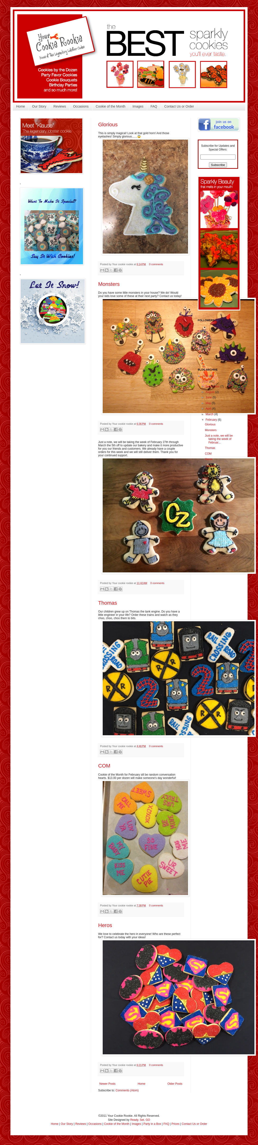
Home (20, 106)
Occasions (80, 106)
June (209, 397)
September (213, 386)
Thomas (107, 603)
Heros (105, 925)
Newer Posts (107, 1083)
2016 (205, 473)
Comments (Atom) (126, 1090)
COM (104, 766)
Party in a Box (152, 1124)
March (210, 414)
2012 (205, 495)
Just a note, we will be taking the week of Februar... (219, 439)
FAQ (154, 106)
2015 (205, 478)
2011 (205, 501)
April (209, 408)
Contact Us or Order (179, 106)
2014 (205, 484)
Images (138, 106)
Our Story (39, 106)
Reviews (59, 106)
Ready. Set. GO (140, 1119)
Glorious (108, 124)
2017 (205, 381)
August (210, 392)
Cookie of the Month (110, 106)
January (211, 466)
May (209, 403)
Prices (175, 1124)
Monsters (109, 284)
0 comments (156, 264)
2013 (205, 489)
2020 (205, 376)
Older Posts (174, 1083)
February (212, 419)
